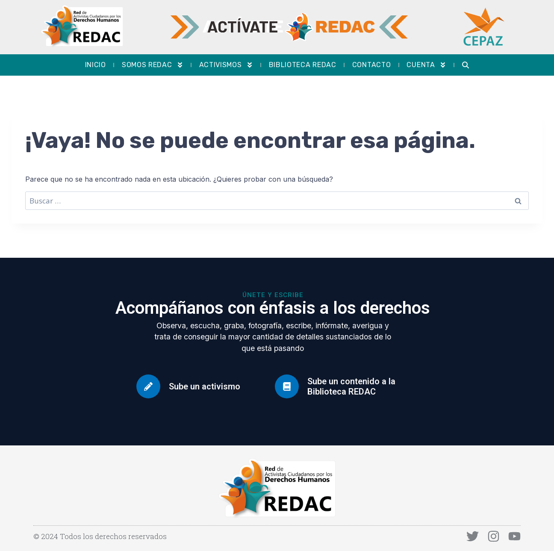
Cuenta (426, 65)
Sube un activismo (204, 386)
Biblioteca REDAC (302, 65)
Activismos (226, 65)
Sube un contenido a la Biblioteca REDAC (351, 386)
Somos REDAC (152, 65)
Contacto (371, 65)
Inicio (95, 65)
